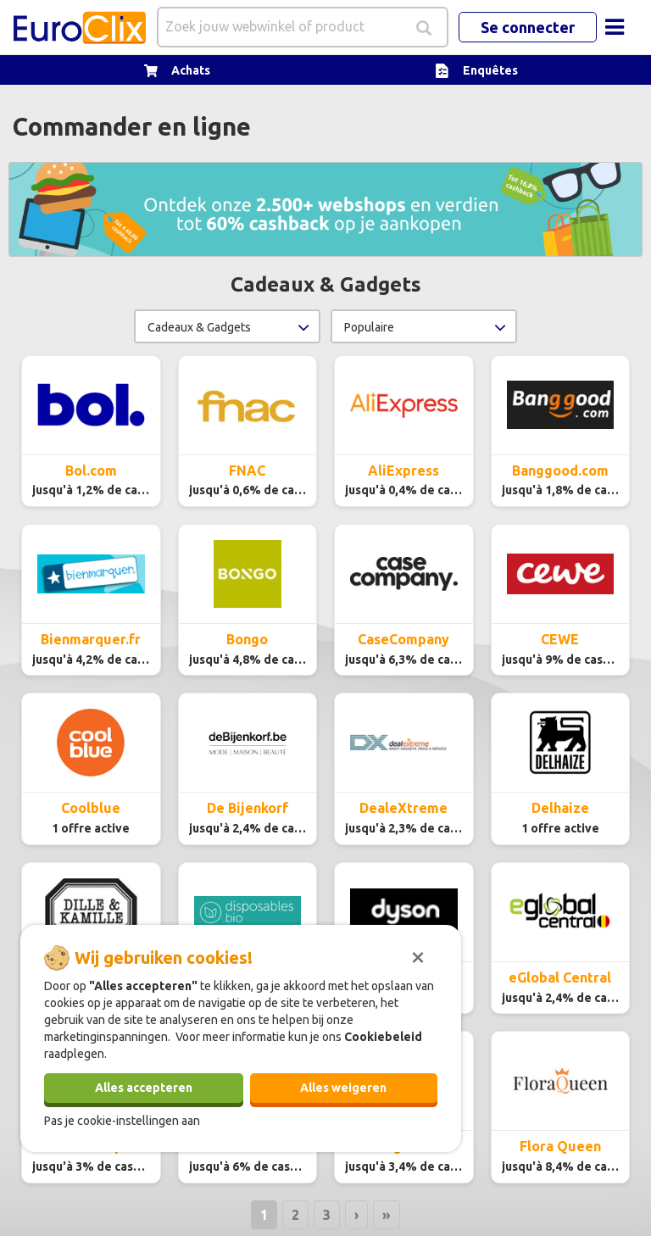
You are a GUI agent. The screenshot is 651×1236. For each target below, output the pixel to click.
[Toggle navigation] (615, 27)
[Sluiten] (418, 955)
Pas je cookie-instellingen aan (122, 1120)
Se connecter (528, 27)
